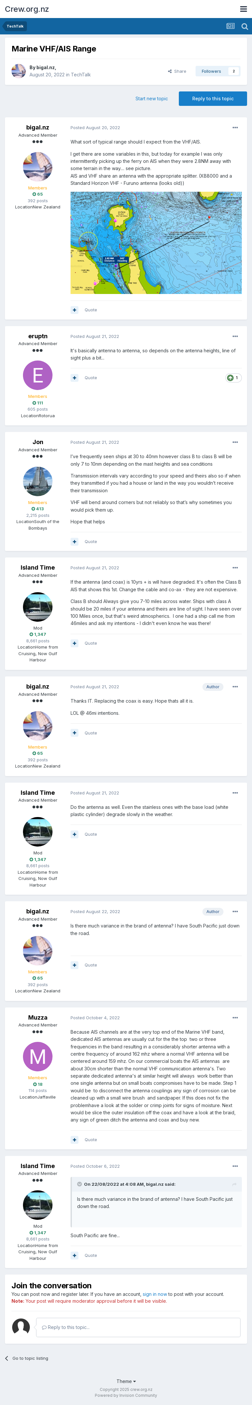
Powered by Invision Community (126, 1395)
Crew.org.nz (27, 9)
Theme (126, 1381)
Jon (37, 442)
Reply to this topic (213, 98)
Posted (95, 127)
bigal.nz (45, 67)
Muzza (38, 1017)
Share (177, 71)
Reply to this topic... (66, 1327)
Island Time (38, 567)
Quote (91, 309)
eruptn (38, 336)
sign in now (155, 1294)
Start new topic (152, 98)
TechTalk (81, 74)
